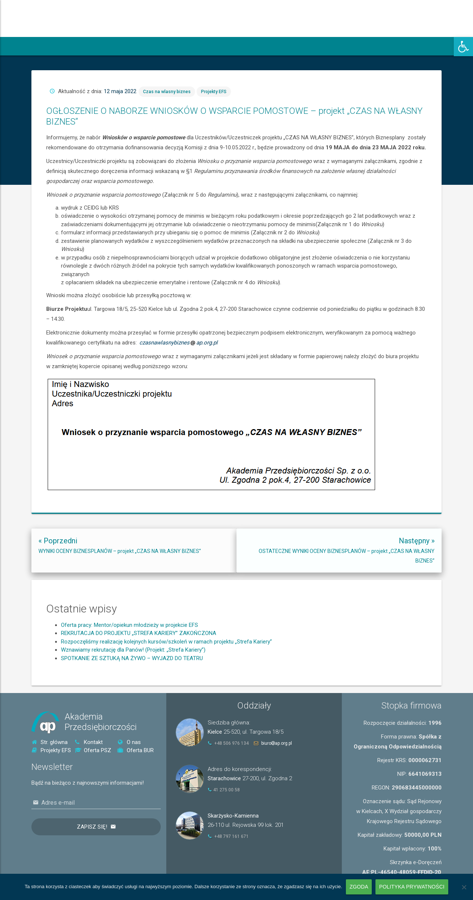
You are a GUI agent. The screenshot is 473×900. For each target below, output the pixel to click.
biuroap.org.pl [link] (276, 743)
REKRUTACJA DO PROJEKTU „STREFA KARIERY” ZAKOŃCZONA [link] (138, 659)
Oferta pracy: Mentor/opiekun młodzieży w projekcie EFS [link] (129, 651)
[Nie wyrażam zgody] (463, 887)
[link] (463, 46)
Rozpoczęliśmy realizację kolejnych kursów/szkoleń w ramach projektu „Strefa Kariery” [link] (166, 668)
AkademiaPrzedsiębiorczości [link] (101, 722)
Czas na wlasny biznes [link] (201, 197)
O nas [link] (129, 742)
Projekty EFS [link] (224, 197)
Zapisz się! (92, 826)
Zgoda (359, 887)
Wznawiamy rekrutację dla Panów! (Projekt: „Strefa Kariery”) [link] (133, 676)
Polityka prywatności (412, 887)
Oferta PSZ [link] (93, 750)
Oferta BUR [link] (136, 750)
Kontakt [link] (89, 742)
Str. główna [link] (49, 742)
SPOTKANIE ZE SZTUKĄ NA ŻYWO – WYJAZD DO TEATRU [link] (132, 685)
